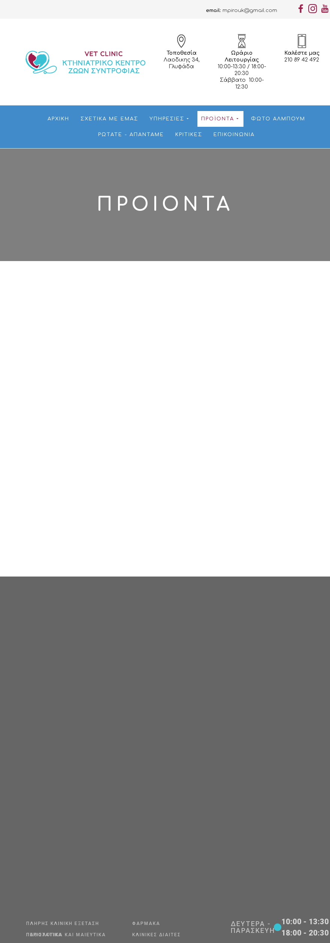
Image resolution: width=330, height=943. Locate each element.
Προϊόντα (219, 119)
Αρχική (58, 119)
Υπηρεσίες (168, 119)
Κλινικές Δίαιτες (156, 934)
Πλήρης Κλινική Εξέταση (62, 923)
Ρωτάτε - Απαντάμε (131, 134)
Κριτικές (188, 134)
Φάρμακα (146, 923)
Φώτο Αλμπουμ (278, 119)
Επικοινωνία (234, 134)
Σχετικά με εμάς (109, 119)
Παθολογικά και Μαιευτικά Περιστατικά (66, 934)
